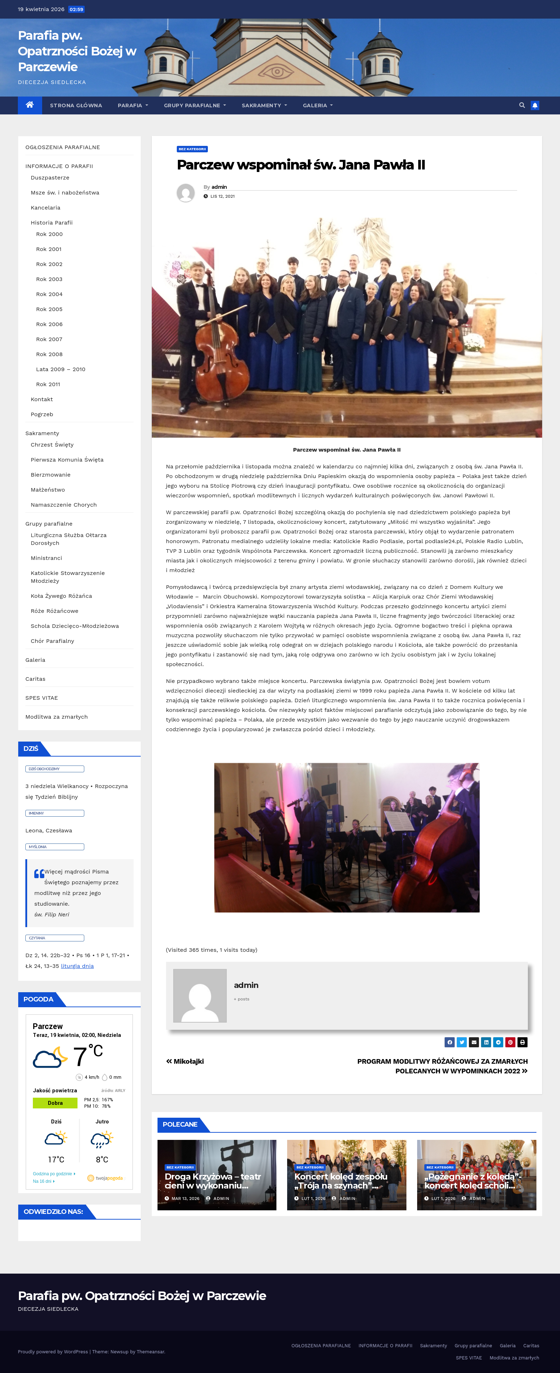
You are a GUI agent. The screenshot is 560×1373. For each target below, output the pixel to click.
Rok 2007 (49, 339)
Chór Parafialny (52, 641)
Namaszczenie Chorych (64, 504)
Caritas (35, 678)
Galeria (35, 659)
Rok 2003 (49, 279)
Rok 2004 (49, 294)
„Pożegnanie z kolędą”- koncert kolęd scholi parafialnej (472, 1185)
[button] (522, 105)
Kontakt (42, 399)
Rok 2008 (49, 354)
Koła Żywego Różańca (61, 595)
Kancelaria (45, 207)
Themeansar (150, 1351)
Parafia (133, 105)
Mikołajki (185, 1061)
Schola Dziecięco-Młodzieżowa (75, 625)
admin (219, 187)
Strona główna (76, 105)
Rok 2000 (49, 234)
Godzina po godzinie (52, 1173)
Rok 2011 (48, 384)
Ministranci (46, 558)
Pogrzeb (42, 414)
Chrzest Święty (52, 444)
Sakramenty (264, 105)
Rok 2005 (49, 309)
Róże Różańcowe (55, 610)
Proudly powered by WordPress (54, 1351)
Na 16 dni (42, 1181)
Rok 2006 (49, 324)
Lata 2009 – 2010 (60, 369)
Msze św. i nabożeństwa (65, 192)
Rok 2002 (49, 264)
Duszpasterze (50, 177)
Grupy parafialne (195, 105)
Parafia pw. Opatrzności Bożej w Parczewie (77, 51)
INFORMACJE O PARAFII (59, 166)
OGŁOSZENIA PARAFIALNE (62, 147)
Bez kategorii (192, 149)
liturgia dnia (77, 966)
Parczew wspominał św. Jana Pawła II (301, 164)
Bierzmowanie (51, 474)
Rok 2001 (48, 249)
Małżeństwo (48, 489)
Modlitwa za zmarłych (56, 716)
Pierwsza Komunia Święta (67, 459)
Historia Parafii (52, 222)
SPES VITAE (41, 697)
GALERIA (318, 105)
